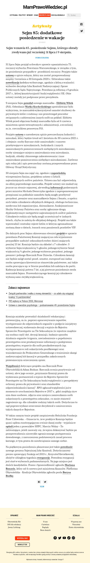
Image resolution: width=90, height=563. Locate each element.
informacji (56, 187)
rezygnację (43, 457)
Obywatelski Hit (14, 521)
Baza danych (45, 530)
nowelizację (12, 82)
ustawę (10, 75)
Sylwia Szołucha (42, 58)
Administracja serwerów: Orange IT (53, 559)
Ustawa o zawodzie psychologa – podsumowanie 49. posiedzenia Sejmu (42, 305)
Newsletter (22, 545)
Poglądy (45, 527)
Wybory (30, 15)
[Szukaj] (74, 15)
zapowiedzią (58, 173)
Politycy (22, 15)
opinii (9, 426)
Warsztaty (76, 524)
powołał (28, 103)
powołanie (66, 447)
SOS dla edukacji (58, 15)
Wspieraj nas (76, 521)
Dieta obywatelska (76, 527)
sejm (42, 487)
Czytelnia (14, 15)
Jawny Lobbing (14, 527)
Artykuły (42, 26)
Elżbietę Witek (64, 103)
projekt (60, 233)
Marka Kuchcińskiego (38, 106)
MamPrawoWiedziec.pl (45, 7)
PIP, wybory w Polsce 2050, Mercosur (26, 301)
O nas (36, 15)
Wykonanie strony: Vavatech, (34, 559)
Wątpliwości (13, 366)
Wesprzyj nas (44, 15)
